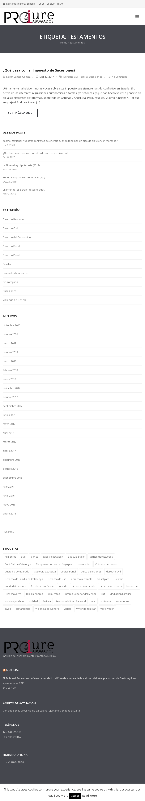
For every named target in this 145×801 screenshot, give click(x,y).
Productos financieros (15, 273)
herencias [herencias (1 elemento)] (132, 586)
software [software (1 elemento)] (105, 601)
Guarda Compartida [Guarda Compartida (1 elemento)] (83, 586)
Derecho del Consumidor (17, 237)
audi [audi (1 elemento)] (23, 556)
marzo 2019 (9, 343)
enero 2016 (9, 513)
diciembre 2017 (11, 388)
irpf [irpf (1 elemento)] (103, 594)
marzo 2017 (9, 442)
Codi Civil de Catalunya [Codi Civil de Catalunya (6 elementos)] (18, 564)
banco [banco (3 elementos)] (34, 556)
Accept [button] (75, 795)
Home (63, 42)
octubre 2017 (10, 397)
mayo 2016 (9, 504)
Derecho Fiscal (11, 246)
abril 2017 (8, 433)
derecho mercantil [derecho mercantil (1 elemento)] (81, 579)
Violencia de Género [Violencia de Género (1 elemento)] (47, 608)
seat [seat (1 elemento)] (93, 601)
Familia (84, 76)
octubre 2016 (10, 468)
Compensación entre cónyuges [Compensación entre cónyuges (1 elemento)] (54, 564)
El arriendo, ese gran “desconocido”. (24, 189)
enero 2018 (9, 379)
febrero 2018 (10, 370)
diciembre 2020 (11, 325)
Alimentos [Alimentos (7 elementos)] (10, 556)
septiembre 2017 (12, 406)
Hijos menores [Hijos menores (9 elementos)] (34, 594)
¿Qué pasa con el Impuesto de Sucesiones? (39, 70)
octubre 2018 (10, 352)
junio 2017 (9, 415)
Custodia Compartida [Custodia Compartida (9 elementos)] (17, 571)
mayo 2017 (9, 424)
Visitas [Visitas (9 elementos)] (67, 608)
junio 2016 (9, 495)
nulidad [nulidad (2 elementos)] (33, 601)
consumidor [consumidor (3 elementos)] (84, 564)
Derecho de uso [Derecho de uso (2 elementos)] (57, 579)
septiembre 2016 (12, 477)
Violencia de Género (15, 300)
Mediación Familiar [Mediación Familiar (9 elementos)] (120, 594)
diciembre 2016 (11, 459)
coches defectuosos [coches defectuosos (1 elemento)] (101, 556)
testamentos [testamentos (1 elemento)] (23, 608)
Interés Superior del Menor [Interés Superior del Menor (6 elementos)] (80, 594)
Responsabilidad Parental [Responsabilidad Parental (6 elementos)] (71, 601)
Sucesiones (95, 76)
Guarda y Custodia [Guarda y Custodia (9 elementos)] (111, 586)
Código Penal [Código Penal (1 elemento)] (68, 571)
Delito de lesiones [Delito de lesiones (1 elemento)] (91, 571)
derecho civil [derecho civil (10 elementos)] (113, 571)
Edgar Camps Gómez (18, 76)
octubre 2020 (10, 334)
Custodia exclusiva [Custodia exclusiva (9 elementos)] (45, 571)
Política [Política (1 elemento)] (47, 601)
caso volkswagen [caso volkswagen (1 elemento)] (53, 556)
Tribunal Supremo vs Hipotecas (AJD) (24, 177)
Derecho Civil (71, 76)
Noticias (12, 670)
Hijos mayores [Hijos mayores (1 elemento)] (13, 594)
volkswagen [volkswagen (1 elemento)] (107, 608)
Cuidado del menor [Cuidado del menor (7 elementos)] (106, 564)
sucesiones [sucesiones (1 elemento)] (122, 601)
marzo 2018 (9, 361)
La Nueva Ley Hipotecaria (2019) (21, 165)
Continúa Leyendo (20, 112)
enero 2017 (9, 450)
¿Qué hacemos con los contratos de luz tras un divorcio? (35, 153)
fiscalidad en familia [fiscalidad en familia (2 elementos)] (42, 586)
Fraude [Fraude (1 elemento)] (63, 586)
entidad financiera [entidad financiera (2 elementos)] (15, 586)
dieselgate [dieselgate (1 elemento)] (103, 579)
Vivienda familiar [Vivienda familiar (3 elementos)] (86, 608)
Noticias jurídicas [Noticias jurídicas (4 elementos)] (14, 601)
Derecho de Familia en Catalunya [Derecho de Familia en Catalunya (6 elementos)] (24, 579)
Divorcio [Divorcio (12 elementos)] (118, 579)
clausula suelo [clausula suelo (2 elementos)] (76, 556)
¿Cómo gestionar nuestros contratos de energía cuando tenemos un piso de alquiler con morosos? (60, 140)
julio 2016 (8, 486)
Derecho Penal (11, 255)
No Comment (119, 76)
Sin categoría (10, 282)
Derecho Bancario (13, 219)
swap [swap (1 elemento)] (8, 608)
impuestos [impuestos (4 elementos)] (54, 594)
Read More (89, 795)
